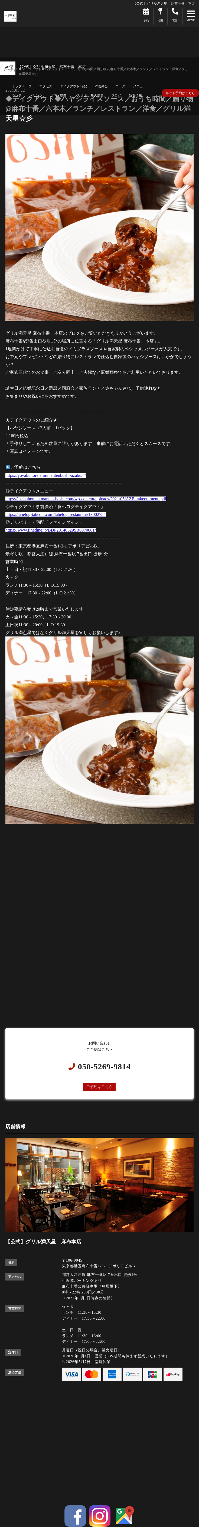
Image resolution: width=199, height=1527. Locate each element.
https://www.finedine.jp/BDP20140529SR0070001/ (50, 530)
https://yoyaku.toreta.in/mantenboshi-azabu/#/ (45, 475)
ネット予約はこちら (180, 93)
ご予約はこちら (99, 1086)
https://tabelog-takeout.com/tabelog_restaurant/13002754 (55, 514)
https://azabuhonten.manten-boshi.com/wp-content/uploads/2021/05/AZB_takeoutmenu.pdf (85, 499)
